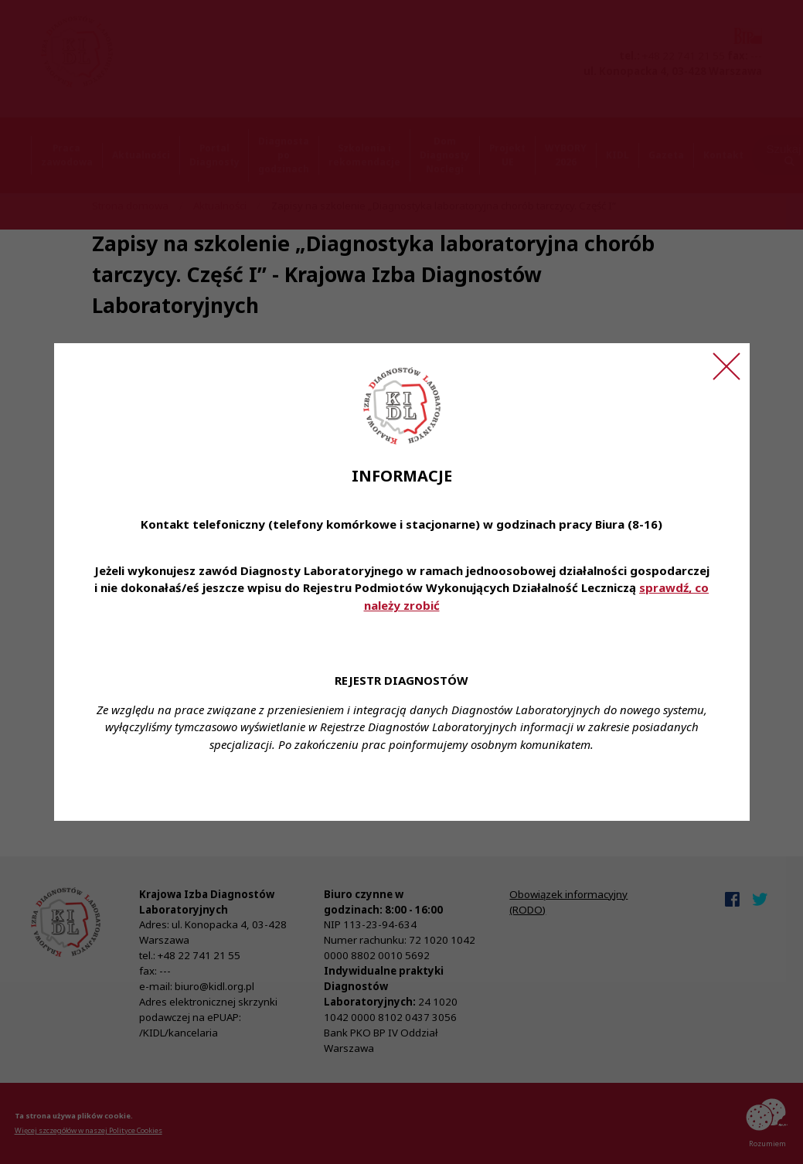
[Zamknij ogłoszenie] (726, 366)
